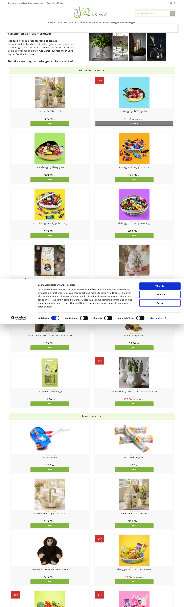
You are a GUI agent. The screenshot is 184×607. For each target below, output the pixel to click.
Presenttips (81, 27)
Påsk (49, 27)
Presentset (63, 27)
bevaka (71, 123)
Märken (141, 27)
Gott (128, 27)
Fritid (117, 27)
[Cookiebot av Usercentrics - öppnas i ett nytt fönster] (18, 601)
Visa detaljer (156, 601)
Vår (39, 27)
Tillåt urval (160, 577)
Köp (29, 123)
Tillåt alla (160, 569)
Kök (106, 27)
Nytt (31, 27)
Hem (95, 27)
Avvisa (160, 586)
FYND (152, 27)
